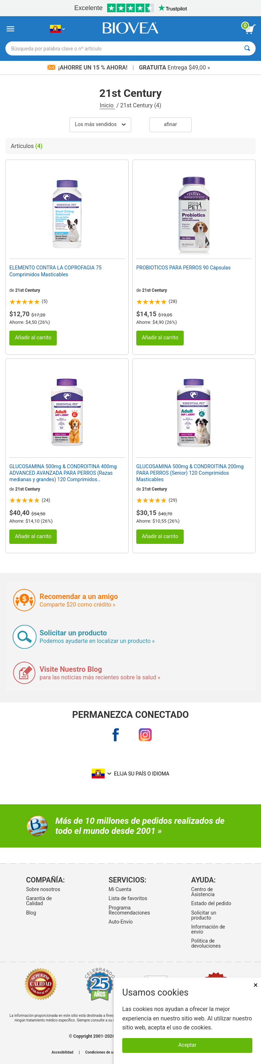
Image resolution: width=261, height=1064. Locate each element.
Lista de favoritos (128, 898)
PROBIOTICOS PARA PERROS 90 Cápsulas (183, 268)
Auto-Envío (121, 922)
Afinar (170, 124)
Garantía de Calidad (38, 900)
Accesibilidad (62, 1052)
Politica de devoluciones (206, 943)
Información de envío (208, 929)
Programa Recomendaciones (129, 910)
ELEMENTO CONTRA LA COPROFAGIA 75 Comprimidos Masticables (55, 271)
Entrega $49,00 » (174, 67)
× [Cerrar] (255, 984)
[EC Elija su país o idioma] (57, 29)
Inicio (107, 105)
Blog (31, 913)
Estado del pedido (211, 903)
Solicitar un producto (203, 915)
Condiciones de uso (101, 1052)
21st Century (27, 290)
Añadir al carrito (33, 338)
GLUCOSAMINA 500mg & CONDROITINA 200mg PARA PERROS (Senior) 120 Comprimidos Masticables (190, 473)
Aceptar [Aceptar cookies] (187, 1045)
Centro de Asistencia (203, 891)
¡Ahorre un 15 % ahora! (88, 67)
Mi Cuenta (120, 889)
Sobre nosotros (43, 889)
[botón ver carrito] (250, 29)
